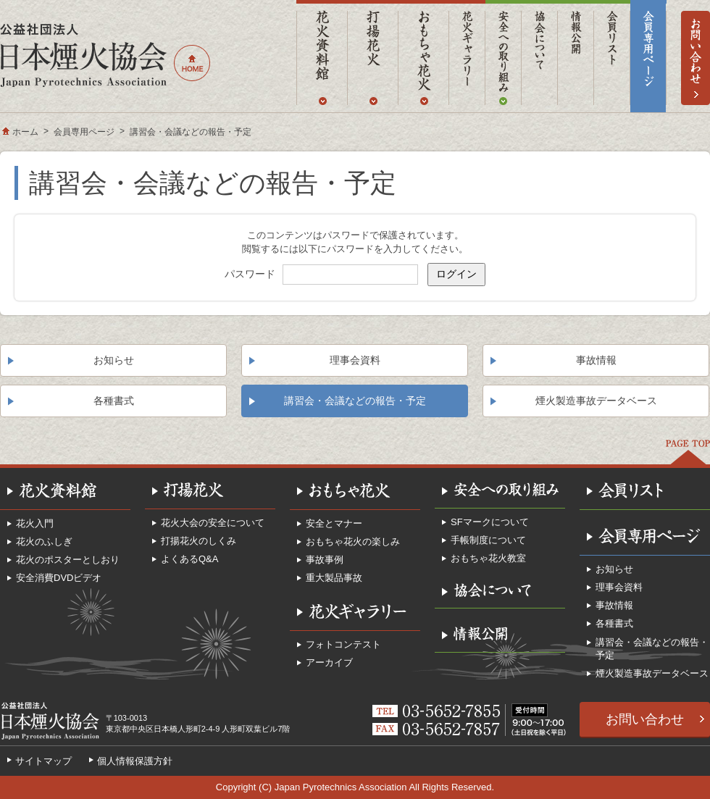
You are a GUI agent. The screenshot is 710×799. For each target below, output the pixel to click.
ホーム (25, 132)
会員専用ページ (84, 132)
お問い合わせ (645, 719)
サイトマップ (43, 761)
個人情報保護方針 (134, 761)
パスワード (250, 274)
